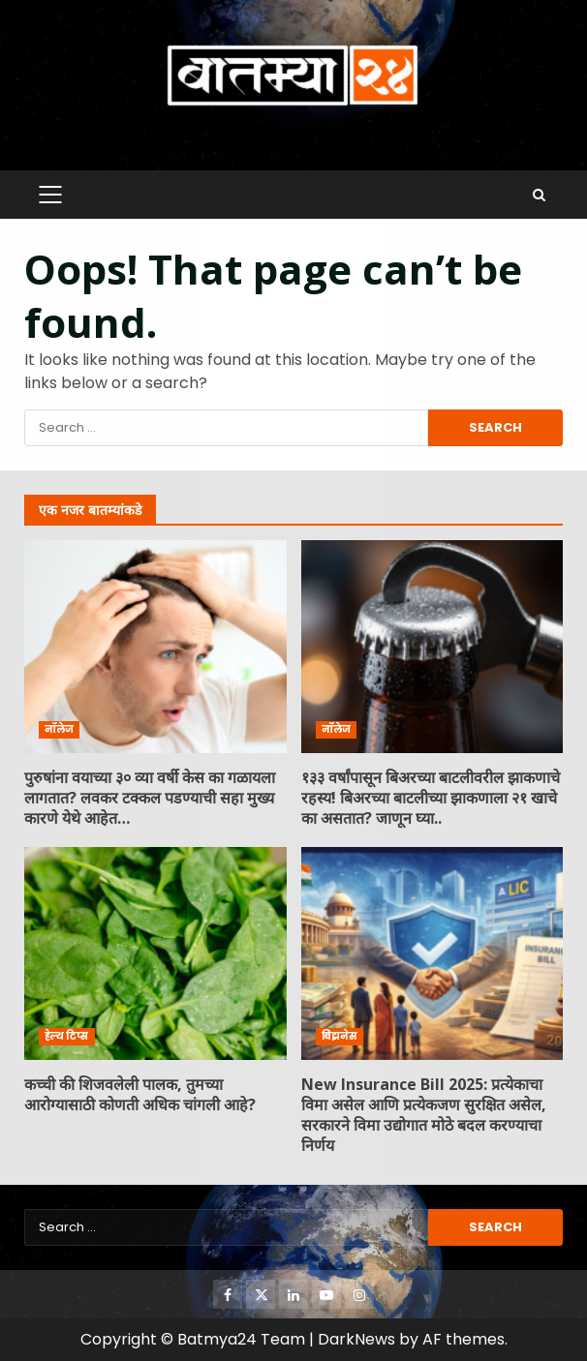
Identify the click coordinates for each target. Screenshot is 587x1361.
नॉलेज (59, 729)
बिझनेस (339, 1036)
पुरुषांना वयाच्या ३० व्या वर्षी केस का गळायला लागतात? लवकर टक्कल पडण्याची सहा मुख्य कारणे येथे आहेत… (155, 646)
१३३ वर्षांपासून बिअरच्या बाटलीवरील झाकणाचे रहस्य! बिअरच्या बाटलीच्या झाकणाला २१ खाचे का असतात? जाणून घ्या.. (432, 646)
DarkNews (356, 1339)
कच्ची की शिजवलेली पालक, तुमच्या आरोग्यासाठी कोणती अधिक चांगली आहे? (155, 953)
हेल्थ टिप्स (67, 1036)
